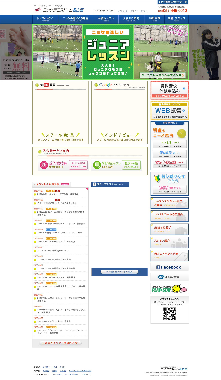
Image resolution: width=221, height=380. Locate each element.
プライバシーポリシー (139, 11)
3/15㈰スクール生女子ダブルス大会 (54, 259)
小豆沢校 (63, 371)
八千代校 (46, 371)
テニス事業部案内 (71, 374)
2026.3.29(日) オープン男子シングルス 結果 (59, 233)
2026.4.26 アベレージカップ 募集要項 (56, 241)
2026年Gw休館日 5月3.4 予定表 (54, 321)
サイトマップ (122, 11)
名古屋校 (46, 367)
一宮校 (54, 367)
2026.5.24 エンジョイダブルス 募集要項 (57, 194)
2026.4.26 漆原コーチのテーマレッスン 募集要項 (61, 224)
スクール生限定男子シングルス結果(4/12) (57, 203)
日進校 (62, 367)
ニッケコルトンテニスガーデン (80, 371)
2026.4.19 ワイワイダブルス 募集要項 (56, 277)
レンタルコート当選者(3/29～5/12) (54, 250)
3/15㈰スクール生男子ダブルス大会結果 (56, 268)
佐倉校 (54, 371)
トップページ (57, 374)
